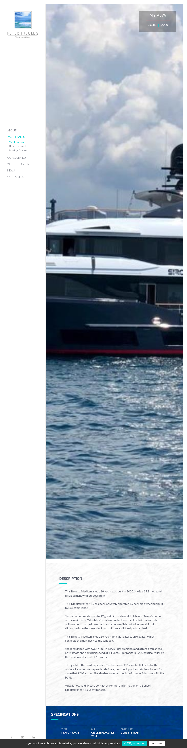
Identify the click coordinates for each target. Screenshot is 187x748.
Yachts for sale (16, 142)
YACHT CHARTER (18, 164)
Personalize (157, 743)
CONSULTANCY (16, 157)
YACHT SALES (16, 136)
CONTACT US (15, 176)
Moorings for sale (17, 150)
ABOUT (11, 130)
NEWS (11, 170)
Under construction (18, 146)
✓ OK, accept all (134, 743)
